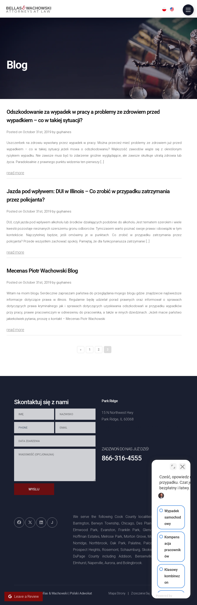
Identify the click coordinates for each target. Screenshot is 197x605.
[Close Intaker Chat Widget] (182, 464)
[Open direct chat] (173, 464)
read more (15, 172)
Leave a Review (23, 596)
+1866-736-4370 (145, 426)
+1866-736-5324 (116, 426)
